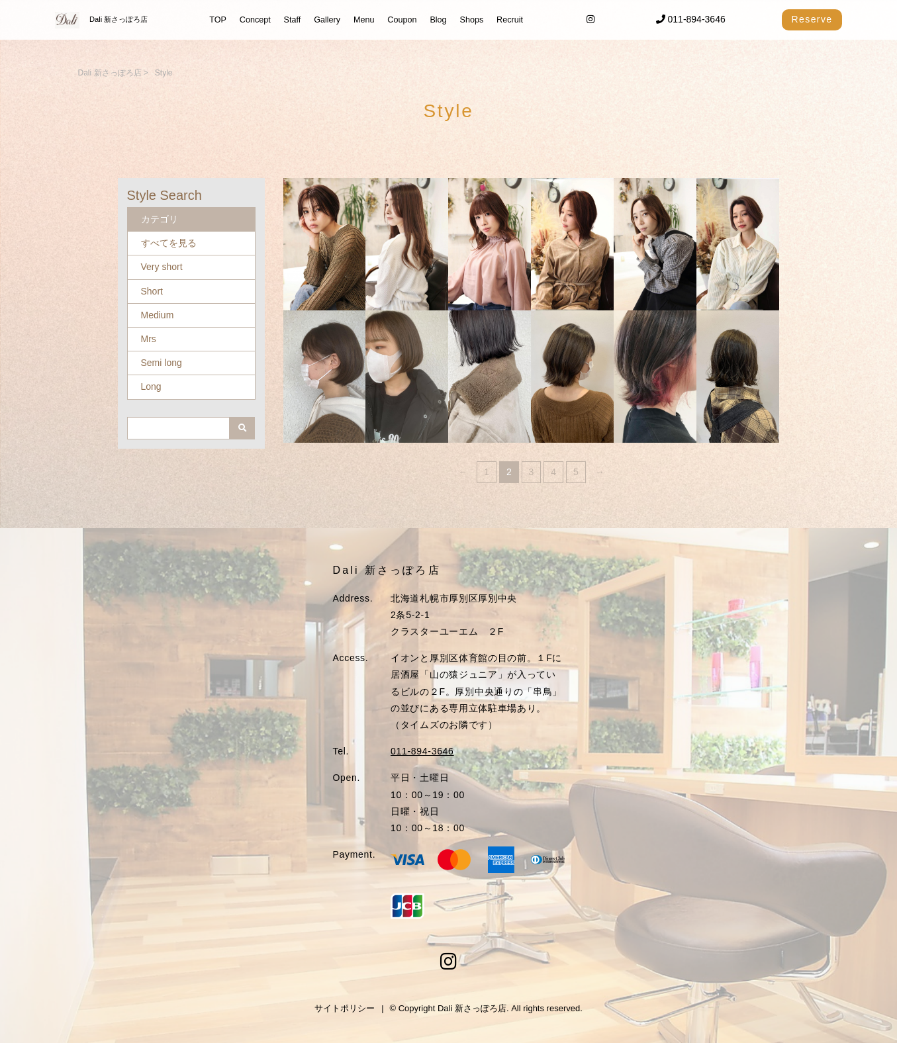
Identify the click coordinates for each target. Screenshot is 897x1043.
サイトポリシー (344, 1008)
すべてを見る (169, 243)
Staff (292, 19)
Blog (438, 19)
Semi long (161, 362)
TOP (217, 19)
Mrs (148, 339)
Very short (162, 266)
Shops (471, 19)
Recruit (509, 19)
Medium (157, 315)
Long (151, 386)
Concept (255, 19)
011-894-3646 (691, 19)
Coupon (401, 19)
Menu (364, 19)
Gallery (327, 19)
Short (152, 291)
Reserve (812, 19)
